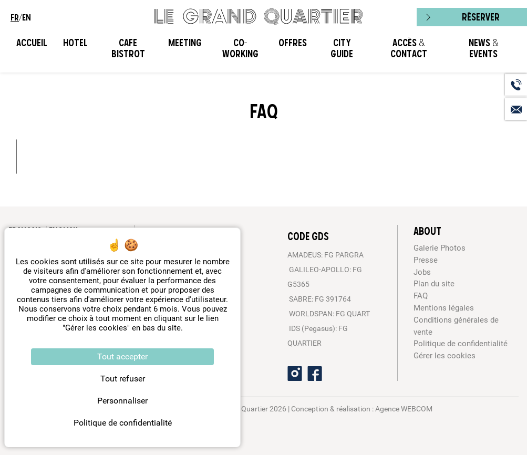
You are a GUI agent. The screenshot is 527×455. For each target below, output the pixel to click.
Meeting (185, 42)
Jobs (422, 272)
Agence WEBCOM (403, 409)
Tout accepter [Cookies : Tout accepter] (122, 356)
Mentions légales (444, 308)
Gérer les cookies (445, 355)
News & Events (483, 48)
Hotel (75, 42)
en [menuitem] (26, 17)
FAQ (421, 296)
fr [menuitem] (15, 17)
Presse (426, 260)
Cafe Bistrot (128, 48)
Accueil (31, 42)
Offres (292, 42)
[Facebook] (314, 373)
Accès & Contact (408, 48)
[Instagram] (294, 373)
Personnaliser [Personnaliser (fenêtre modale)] (122, 401)
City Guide (341, 48)
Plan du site (434, 283)
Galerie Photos (440, 248)
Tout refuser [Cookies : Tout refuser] (122, 379)
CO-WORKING (240, 48)
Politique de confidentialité (461, 343)
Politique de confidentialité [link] (123, 423)
